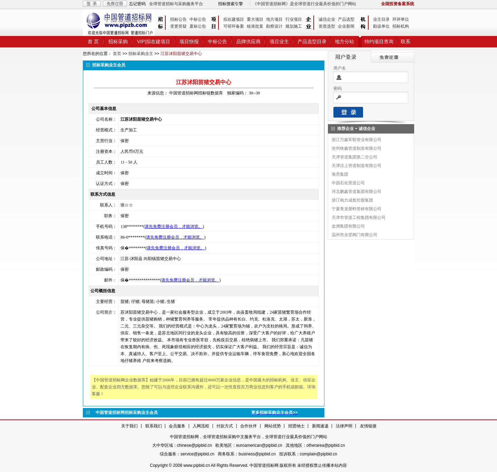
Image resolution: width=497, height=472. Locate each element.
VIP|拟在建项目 (153, 41)
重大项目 (255, 19)
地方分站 (344, 41)
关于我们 (129, 426)
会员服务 (177, 426)
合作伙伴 (248, 426)
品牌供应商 (248, 41)
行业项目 (293, 19)
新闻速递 (320, 426)
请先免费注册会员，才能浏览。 (174, 226)
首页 (117, 53)
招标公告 (178, 19)
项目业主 (279, 41)
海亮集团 (340, 174)
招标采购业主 (140, 53)
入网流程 (201, 426)
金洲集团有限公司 (348, 226)
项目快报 (189, 41)
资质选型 (327, 26)
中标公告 (197, 19)
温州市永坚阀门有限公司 (354, 234)
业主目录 (381, 19)
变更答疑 (178, 26)
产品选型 (346, 19)
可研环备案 (233, 26)
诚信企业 (327, 19)
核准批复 (255, 26)
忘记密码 (137, 3)
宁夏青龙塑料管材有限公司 (356, 208)
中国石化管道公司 (348, 183)
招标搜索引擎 (230, 3)
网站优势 (272, 426)
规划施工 (293, 26)
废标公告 (197, 26)
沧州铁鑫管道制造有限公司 (356, 148)
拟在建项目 (233, 19)
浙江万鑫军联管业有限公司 (356, 139)
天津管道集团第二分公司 (354, 157)
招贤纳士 (296, 426)
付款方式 (224, 426)
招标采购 (118, 41)
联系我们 (153, 426)
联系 (405, 41)
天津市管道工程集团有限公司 (359, 217)
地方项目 (274, 19)
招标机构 (400, 26)
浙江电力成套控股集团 (352, 200)
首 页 (93, 41)
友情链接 (368, 426)
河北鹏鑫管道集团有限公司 (356, 191)
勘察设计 (274, 26)
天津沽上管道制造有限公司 (356, 165)
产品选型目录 (312, 41)
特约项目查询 (378, 41)
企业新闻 (346, 26)
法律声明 (344, 426)
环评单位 (400, 19)
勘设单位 (381, 26)
